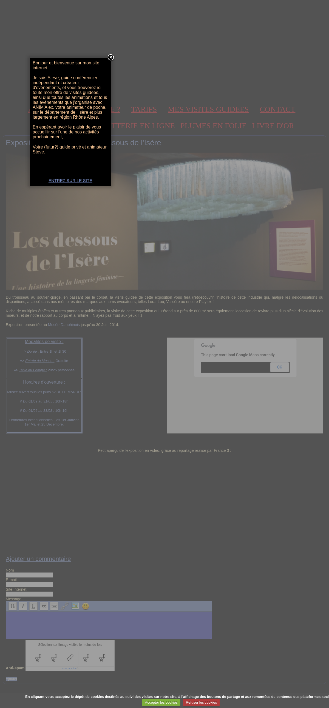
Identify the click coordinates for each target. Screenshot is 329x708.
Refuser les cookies (201, 702)
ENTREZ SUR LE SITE (164, 412)
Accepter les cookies (161, 702)
